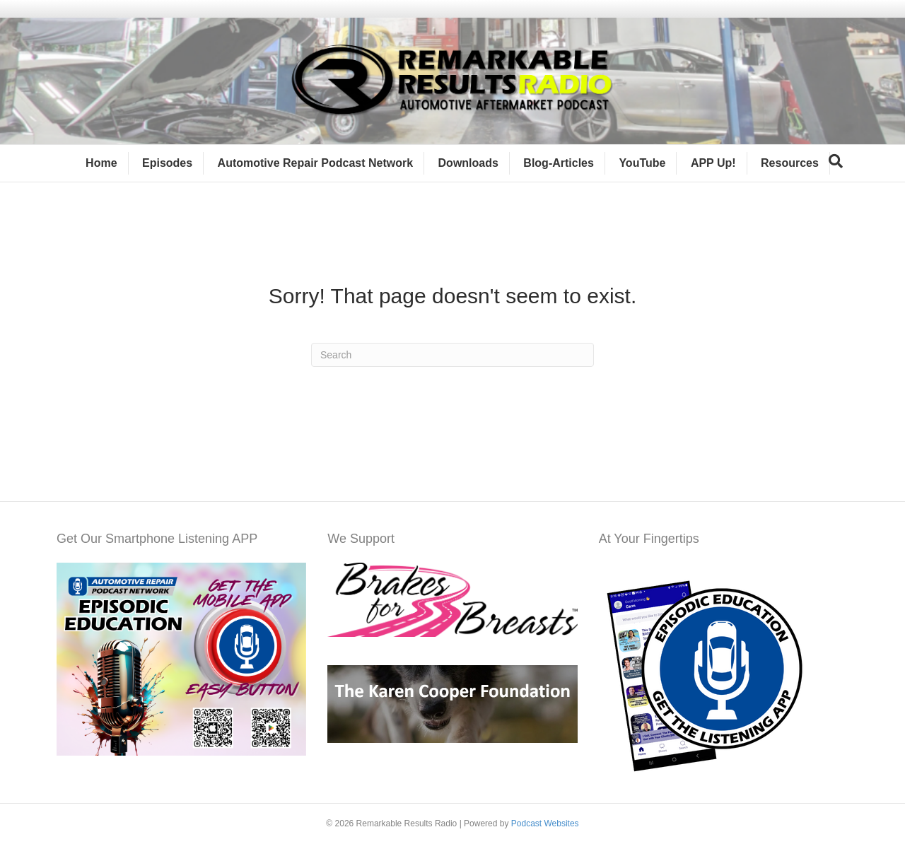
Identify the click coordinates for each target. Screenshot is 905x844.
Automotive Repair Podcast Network (316, 163)
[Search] (835, 161)
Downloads (468, 163)
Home (101, 163)
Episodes (167, 163)
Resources (790, 163)
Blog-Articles (558, 163)
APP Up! (713, 163)
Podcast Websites (545, 823)
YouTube (642, 163)
